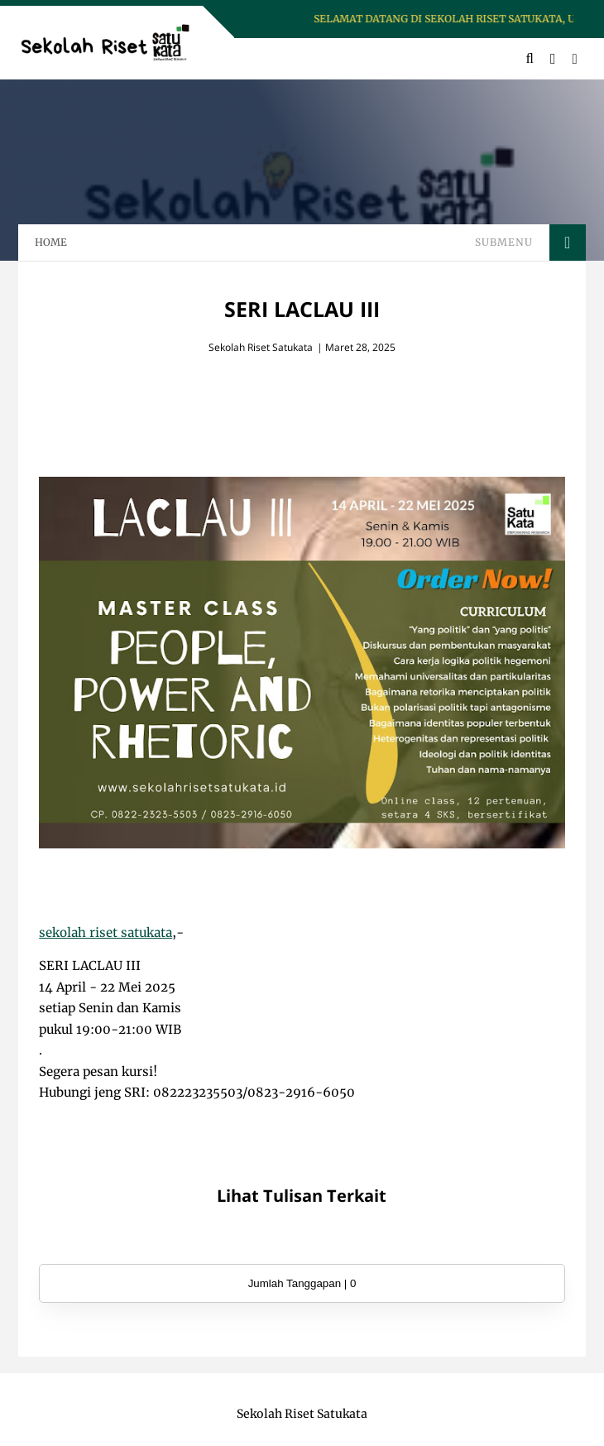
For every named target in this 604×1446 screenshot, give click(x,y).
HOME (51, 242)
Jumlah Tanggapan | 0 (302, 1283)
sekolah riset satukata (105, 932)
